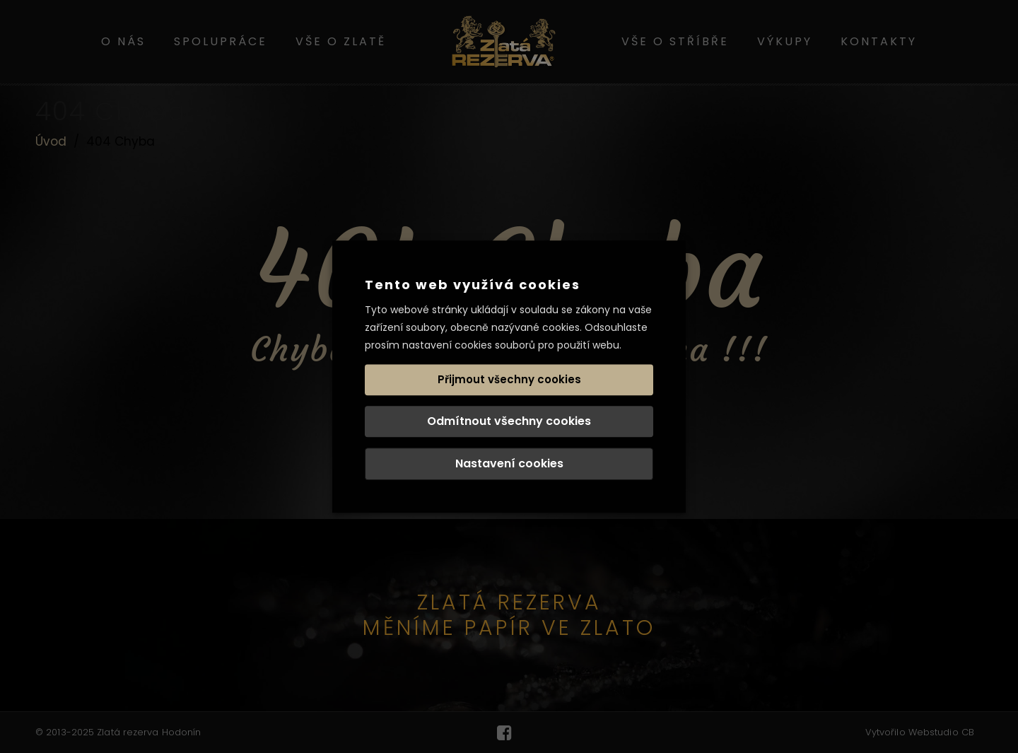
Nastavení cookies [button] (509, 463)
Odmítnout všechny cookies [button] (509, 421)
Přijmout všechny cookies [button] (509, 379)
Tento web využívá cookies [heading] (472, 284)
